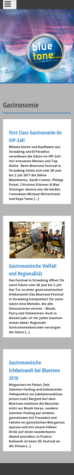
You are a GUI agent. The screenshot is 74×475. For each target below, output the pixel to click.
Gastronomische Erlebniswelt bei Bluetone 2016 (34, 370)
